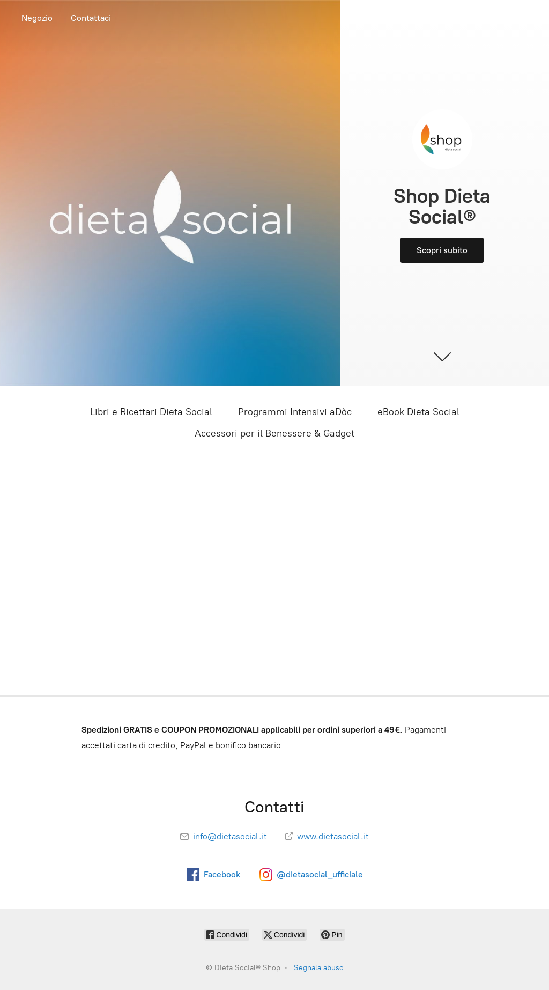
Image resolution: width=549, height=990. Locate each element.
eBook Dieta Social (418, 412)
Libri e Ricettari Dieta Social (151, 412)
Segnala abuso (319, 967)
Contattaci (91, 18)
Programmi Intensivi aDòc (295, 412)
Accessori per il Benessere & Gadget (274, 433)
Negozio (37, 18)
